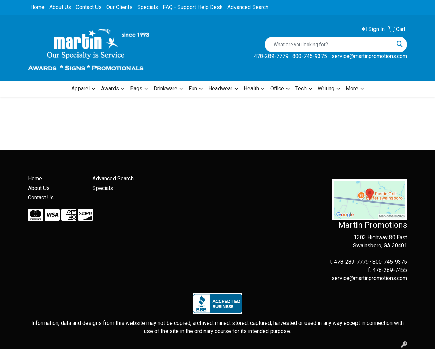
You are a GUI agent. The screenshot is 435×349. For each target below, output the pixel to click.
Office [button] (277, 88)
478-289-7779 (271, 56)
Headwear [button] (220, 88)
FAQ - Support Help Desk (193, 7)
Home (37, 7)
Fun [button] (193, 88)
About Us (60, 7)
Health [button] (251, 88)
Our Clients (119, 7)
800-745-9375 (309, 56)
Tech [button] (301, 88)
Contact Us (89, 7)
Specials (147, 7)
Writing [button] (326, 88)
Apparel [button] (80, 88)
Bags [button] (136, 88)
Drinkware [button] (165, 88)
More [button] (352, 88)
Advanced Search (247, 7)
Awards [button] (110, 88)
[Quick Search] (329, 44)
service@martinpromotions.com (369, 56)
